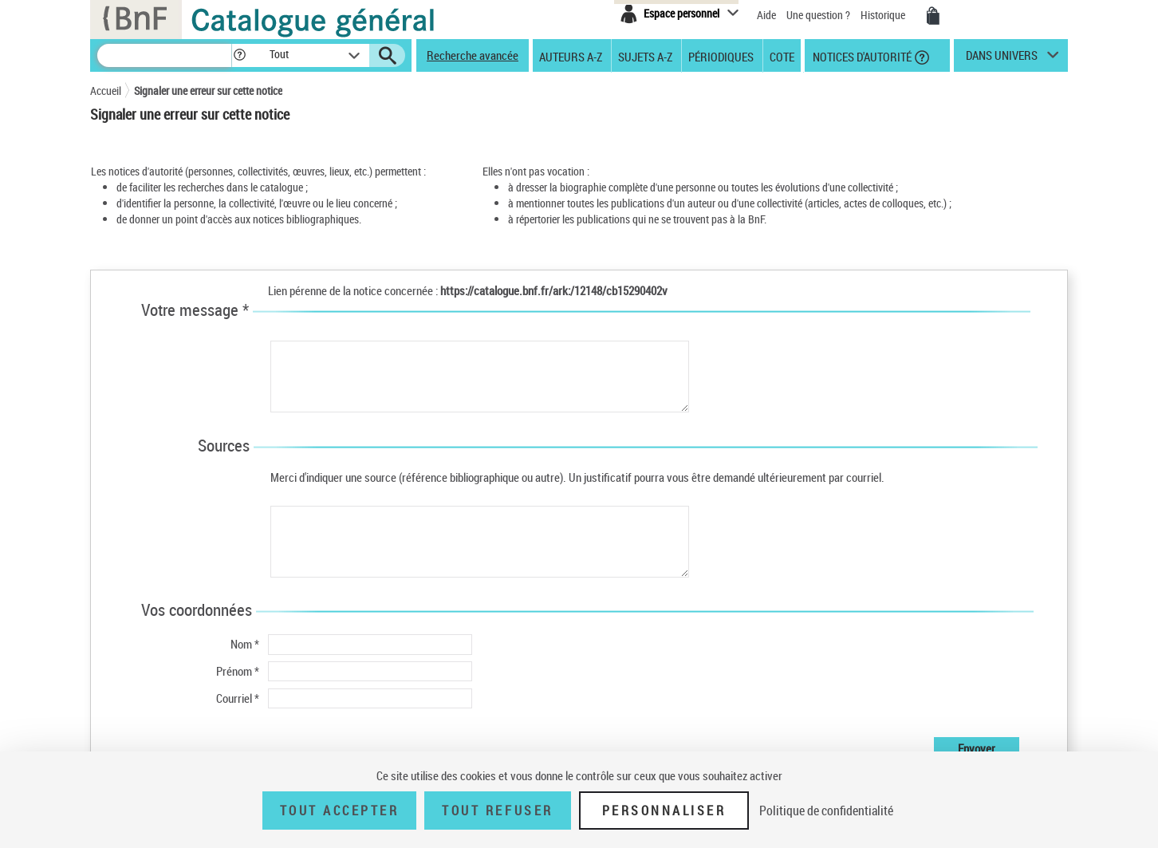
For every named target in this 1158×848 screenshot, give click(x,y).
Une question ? (818, 14)
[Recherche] (164, 55)
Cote (782, 56)
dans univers (1002, 59)
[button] (239, 55)
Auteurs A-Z (570, 56)
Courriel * (237, 698)
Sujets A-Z (645, 56)
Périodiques (721, 56)
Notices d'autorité (861, 56)
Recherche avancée (472, 55)
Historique (884, 14)
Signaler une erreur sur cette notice (208, 90)
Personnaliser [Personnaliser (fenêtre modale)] (664, 810)
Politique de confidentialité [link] (826, 810)
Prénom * (237, 671)
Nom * (244, 644)
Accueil (105, 90)
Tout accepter (340, 810)
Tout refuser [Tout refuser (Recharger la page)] (497, 810)
